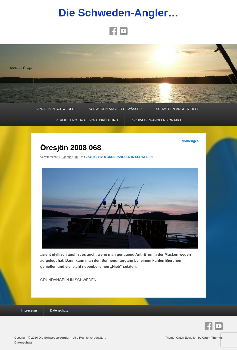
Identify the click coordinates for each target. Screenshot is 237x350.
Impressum (29, 310)
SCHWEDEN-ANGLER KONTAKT (156, 120)
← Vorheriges (188, 141)
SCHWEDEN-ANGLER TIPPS (178, 109)
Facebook (113, 31)
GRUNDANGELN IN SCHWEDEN (130, 157)
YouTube (124, 31)
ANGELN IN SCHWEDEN (56, 109)
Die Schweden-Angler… (119, 13)
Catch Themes (212, 337)
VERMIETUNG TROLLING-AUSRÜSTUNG (87, 120)
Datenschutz (59, 310)
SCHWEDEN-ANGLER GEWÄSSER (115, 109)
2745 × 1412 (94, 157)
